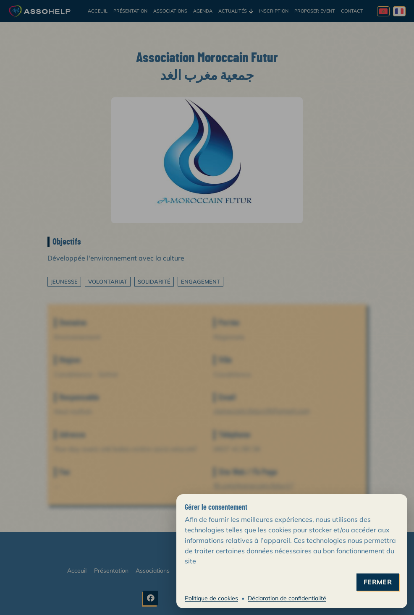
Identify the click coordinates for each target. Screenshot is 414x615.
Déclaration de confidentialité (287, 598)
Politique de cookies (211, 598)
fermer (378, 582)
